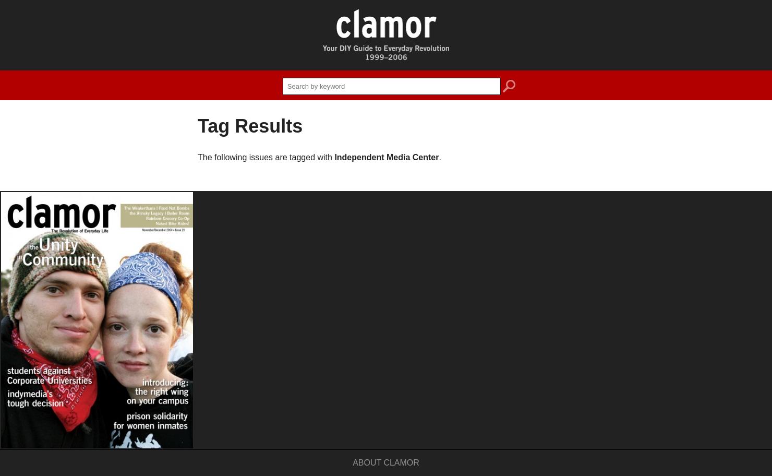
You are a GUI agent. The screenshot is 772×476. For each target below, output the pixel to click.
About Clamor (386, 462)
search (509, 87)
